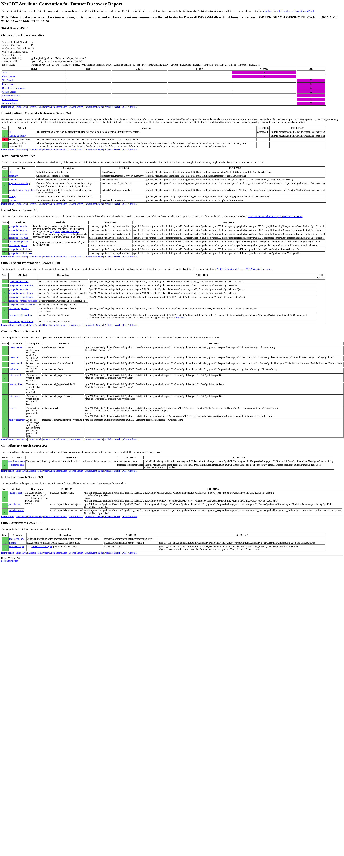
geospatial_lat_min (18, 226)
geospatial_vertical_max (20, 253)
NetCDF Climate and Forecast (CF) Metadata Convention (275, 216)
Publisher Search (10, 99)
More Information (9, 560)
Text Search (7, 80)
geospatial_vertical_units (21, 297)
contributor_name (16, 461)
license (12, 542)
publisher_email (16, 510)
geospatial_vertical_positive (22, 304)
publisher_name (15, 492)
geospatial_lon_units (18, 281)
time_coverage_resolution (21, 321)
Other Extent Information (14, 88)
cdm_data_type (16, 546)
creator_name (15, 347)
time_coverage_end (18, 245)
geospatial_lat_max (18, 230)
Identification (8, 76)
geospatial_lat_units (18, 289)
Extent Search (8, 84)
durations (180, 317)
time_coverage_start (18, 241)
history (12, 196)
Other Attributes (9, 103)
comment (13, 200)
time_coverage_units (19, 308)
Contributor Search (11, 95)
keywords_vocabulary (19, 183)
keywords (13, 179)
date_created (15, 375)
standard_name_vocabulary (22, 190)
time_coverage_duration (20, 315)
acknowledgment (17, 420)
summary (13, 176)
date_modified (15, 384)
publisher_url (14, 504)
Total (4, 72)
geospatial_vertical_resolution (23, 300)
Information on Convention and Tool (296, 11)
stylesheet (267, 11)
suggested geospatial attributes (64, 231)
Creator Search (9, 92)
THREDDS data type (41, 546)
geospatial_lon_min (18, 234)
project (12, 408)
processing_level (17, 539)
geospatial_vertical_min (20, 249)
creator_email (15, 363)
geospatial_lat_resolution (21, 293)
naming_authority (17, 135)
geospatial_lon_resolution (21, 285)
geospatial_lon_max (18, 237)
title (11, 172)
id (10, 132)
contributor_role (16, 464)
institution (13, 369)
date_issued (14, 396)
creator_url (14, 357)
